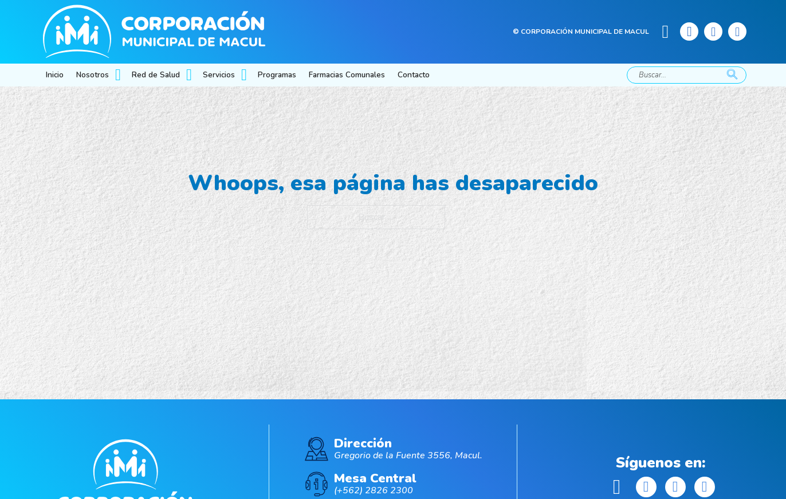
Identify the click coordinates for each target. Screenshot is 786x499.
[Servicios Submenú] (245, 75)
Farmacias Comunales (347, 74)
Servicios (219, 74)
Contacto (414, 74)
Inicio (55, 74)
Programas (277, 74)
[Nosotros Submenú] (119, 75)
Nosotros (92, 74)
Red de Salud (156, 74)
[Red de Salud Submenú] (190, 75)
